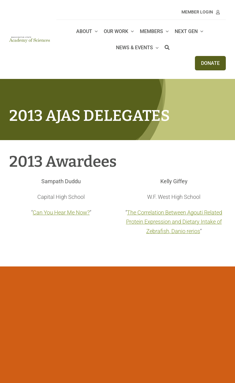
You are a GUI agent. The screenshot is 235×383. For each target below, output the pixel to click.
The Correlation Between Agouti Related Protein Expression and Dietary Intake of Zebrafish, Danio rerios (174, 221)
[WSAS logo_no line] (29, 39)
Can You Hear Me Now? (61, 212)
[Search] (167, 48)
